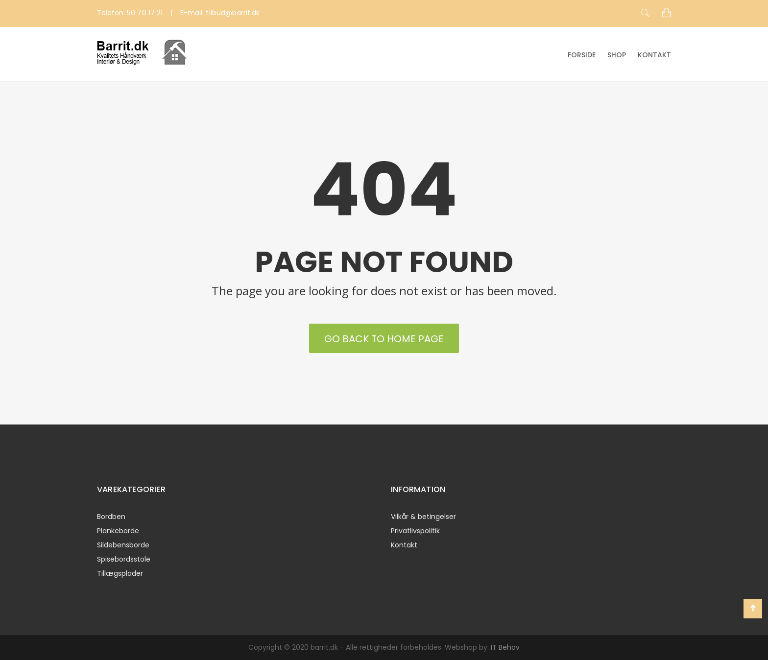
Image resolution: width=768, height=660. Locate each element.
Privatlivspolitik (415, 531)
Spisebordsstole (123, 559)
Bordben (111, 516)
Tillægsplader (120, 573)
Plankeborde (118, 531)
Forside (582, 55)
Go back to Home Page (384, 339)
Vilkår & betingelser (423, 516)
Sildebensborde (123, 545)
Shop (616, 55)
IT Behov (505, 647)
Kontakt (654, 55)
